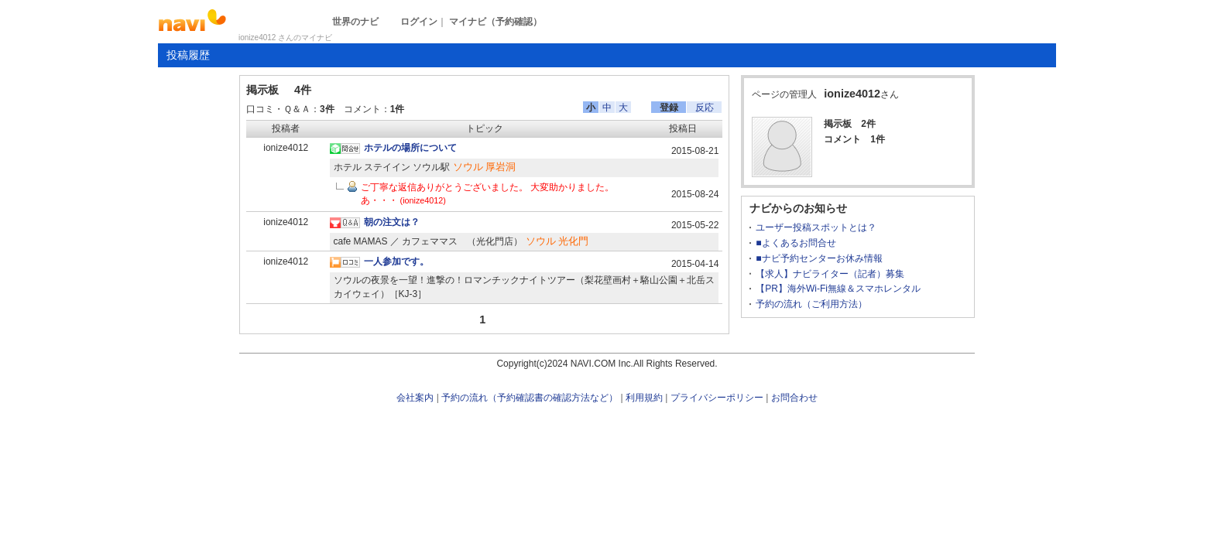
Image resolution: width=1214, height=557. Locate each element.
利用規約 (644, 397)
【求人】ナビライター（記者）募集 (830, 273)
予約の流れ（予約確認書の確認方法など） (529, 397)
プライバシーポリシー (716, 397)
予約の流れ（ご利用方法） (811, 304)
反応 (704, 107)
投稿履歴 (188, 55)
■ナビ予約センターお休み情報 (819, 258)
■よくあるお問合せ (795, 242)
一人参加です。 (396, 261)
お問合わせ (794, 397)
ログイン (418, 21)
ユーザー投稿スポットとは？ (816, 227)
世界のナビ (355, 21)
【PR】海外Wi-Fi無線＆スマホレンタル (838, 288)
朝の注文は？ (392, 222)
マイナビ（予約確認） (495, 21)
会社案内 (415, 397)
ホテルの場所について (410, 147)
